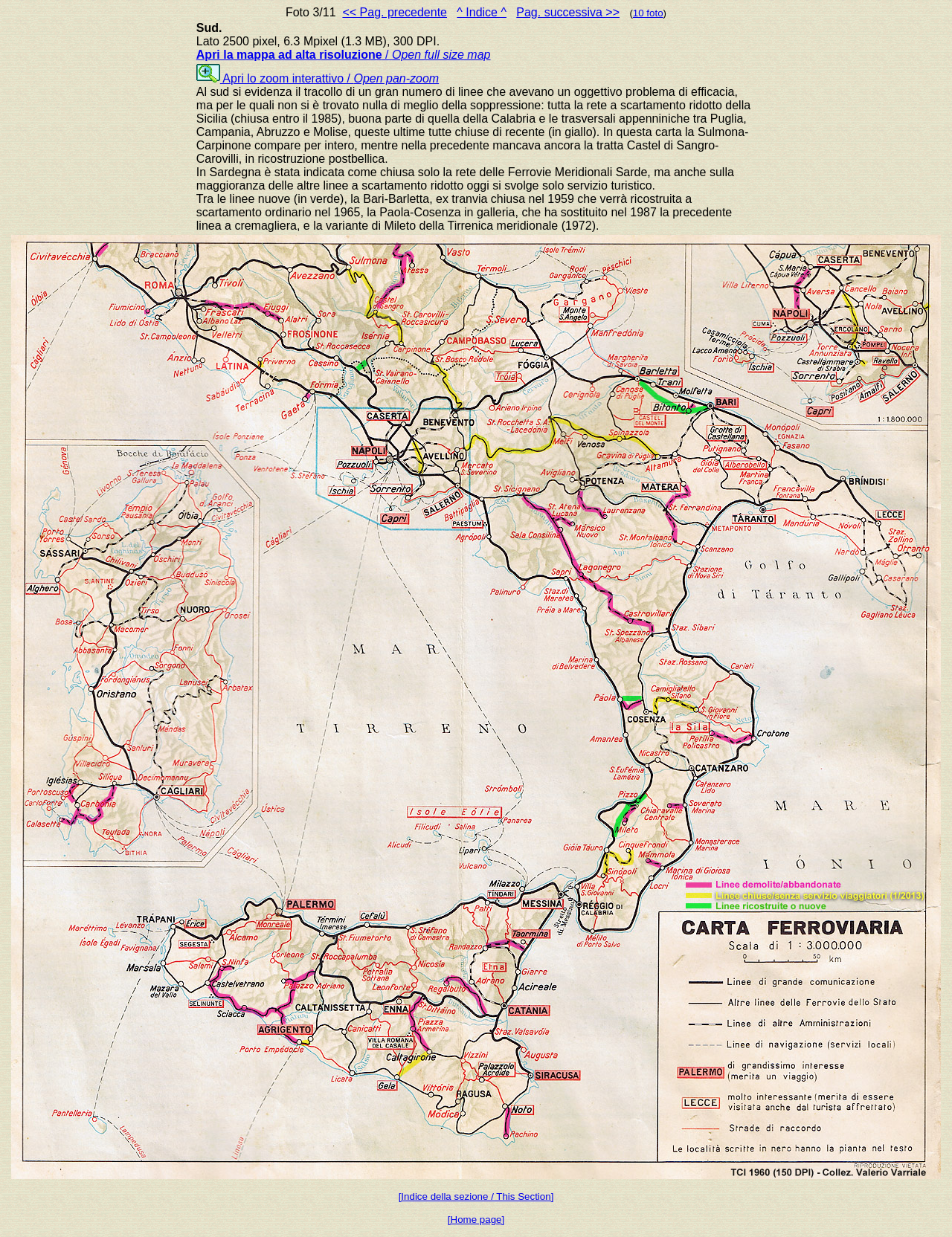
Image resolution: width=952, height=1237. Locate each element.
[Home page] (476, 1219)
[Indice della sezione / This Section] (476, 1196)
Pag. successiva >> (568, 12)
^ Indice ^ (481, 12)
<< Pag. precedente (394, 12)
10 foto (648, 13)
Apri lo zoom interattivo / (317, 78)
